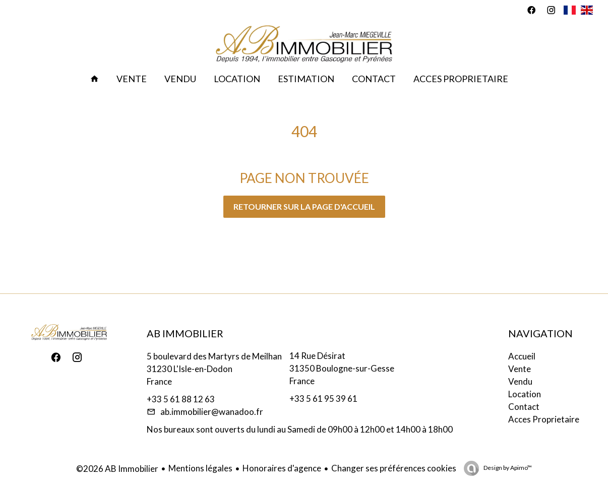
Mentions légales (200, 468)
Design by (507, 467)
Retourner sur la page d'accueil (304, 206)
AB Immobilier (185, 333)
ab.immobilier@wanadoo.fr (211, 411)
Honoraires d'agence (281, 468)
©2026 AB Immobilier (117, 468)
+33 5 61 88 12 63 (181, 399)
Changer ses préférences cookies (393, 468)
